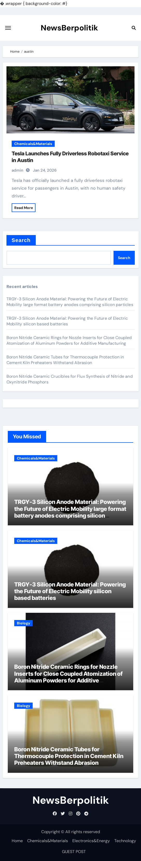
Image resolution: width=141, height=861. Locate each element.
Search (21, 240)
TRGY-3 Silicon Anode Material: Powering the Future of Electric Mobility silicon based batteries (67, 321)
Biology (23, 623)
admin (17, 170)
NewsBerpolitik (69, 28)
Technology (125, 840)
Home (17, 840)
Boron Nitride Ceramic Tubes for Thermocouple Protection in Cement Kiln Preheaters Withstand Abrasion (65, 359)
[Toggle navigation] (8, 28)
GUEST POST (74, 851)
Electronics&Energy (91, 840)
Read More (23, 207)
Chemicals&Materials (33, 143)
